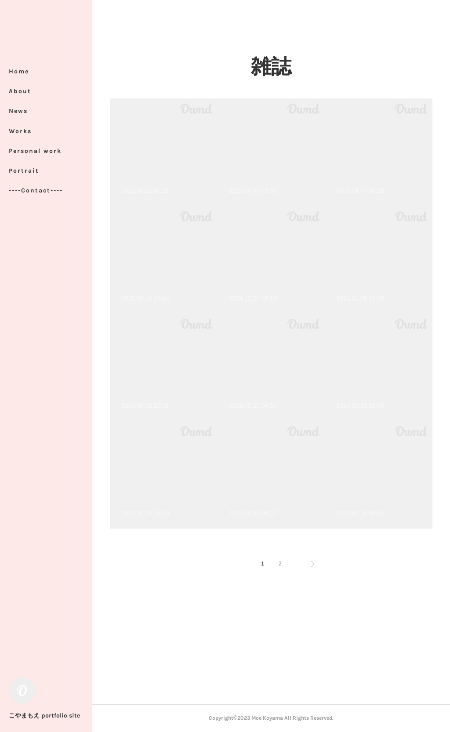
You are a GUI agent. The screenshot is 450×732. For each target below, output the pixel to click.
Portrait (24, 170)
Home (19, 71)
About (20, 91)
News (18, 111)
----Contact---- (36, 190)
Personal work (35, 151)
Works (20, 131)
